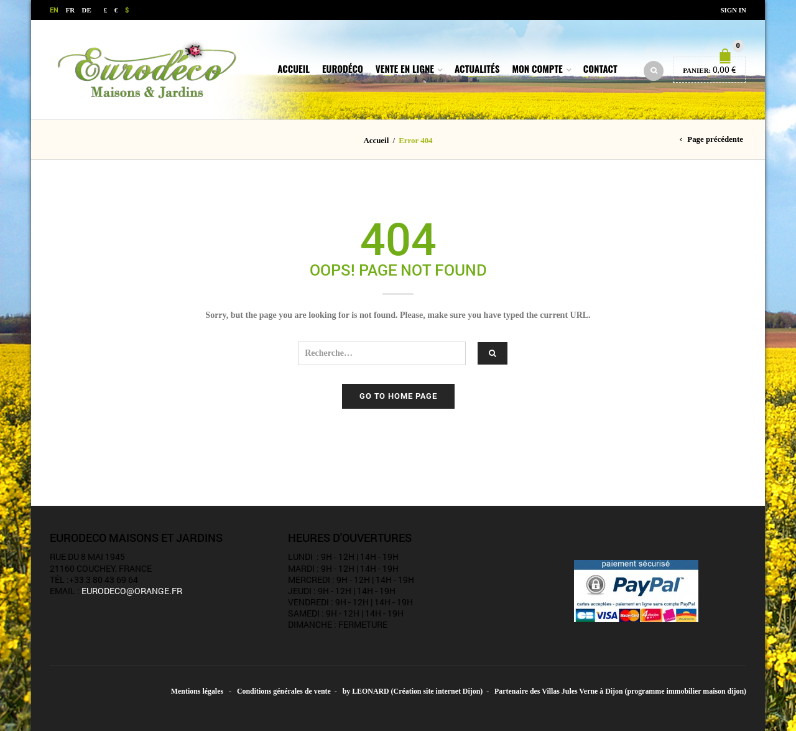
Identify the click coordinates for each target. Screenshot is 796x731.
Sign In (733, 10)
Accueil (293, 68)
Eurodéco (342, 68)
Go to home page (398, 396)
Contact (600, 68)
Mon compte (537, 68)
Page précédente (715, 139)
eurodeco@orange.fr (131, 591)
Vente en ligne (405, 68)
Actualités (477, 68)
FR (70, 10)
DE (86, 10)
